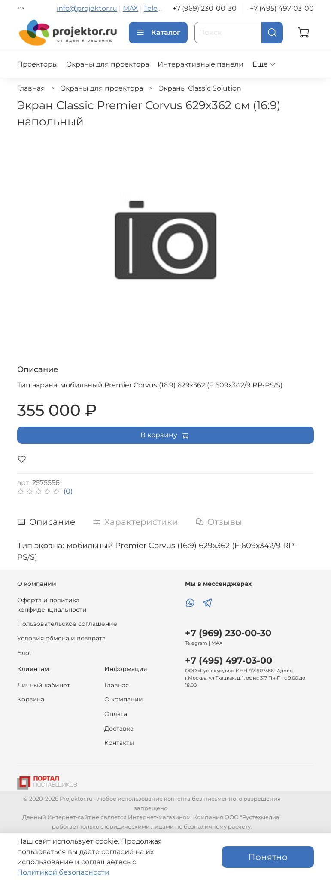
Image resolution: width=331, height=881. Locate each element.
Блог (24, 653)
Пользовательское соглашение (67, 624)
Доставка (119, 728)
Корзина (30, 699)
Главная (31, 88)
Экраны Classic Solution (200, 88)
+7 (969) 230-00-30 (205, 8)
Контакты (119, 743)
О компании (123, 699)
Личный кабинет (43, 685)
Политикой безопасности (63, 872)
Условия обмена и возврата (61, 638)
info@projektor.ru (87, 8)
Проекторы (37, 64)
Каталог (158, 32)
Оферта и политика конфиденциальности (52, 604)
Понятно (268, 857)
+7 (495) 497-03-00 (282, 8)
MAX (130, 8)
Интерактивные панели (200, 64)
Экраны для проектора (108, 64)
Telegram (160, 8)
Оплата (115, 714)
